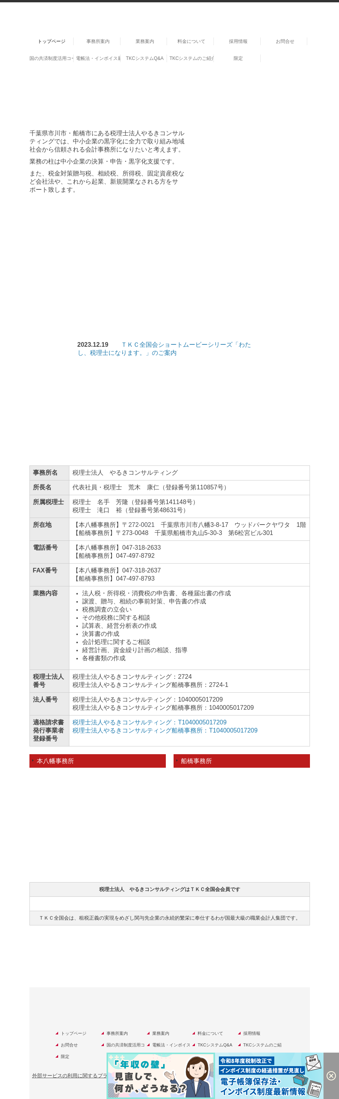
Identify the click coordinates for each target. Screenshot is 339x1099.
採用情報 (238, 41)
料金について (191, 41)
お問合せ (285, 41)
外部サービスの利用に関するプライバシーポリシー (90, 1076)
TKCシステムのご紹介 (191, 58)
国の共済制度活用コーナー (51, 58)
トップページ (51, 41)
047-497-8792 (135, 555)
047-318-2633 (141, 547)
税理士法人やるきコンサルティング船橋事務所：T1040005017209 (164, 730)
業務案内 (145, 41)
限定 (238, 58)
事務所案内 (98, 41)
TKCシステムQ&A (144, 58)
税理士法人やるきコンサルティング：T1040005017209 (149, 722)
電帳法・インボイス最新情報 (98, 58)
